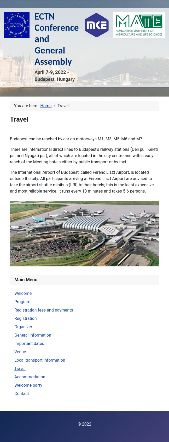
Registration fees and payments (43, 310)
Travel (20, 368)
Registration (25, 318)
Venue (20, 351)
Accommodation (29, 376)
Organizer (23, 326)
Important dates (29, 343)
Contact (21, 393)
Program (22, 301)
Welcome (23, 293)
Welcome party (28, 385)
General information (32, 335)
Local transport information (39, 360)
